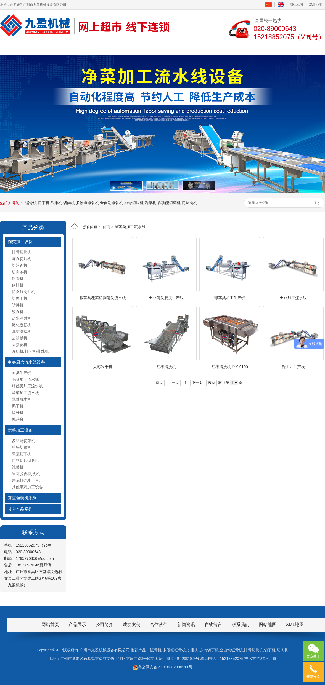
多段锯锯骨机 (87, 202)
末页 (211, 383)
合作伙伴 (159, 624)
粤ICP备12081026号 (183, 659)
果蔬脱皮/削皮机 (26, 474)
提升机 (17, 412)
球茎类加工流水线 (27, 386)
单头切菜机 (21, 447)
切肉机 (69, 202)
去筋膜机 (19, 338)
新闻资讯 (142, 48)
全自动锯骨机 (111, 202)
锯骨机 (31, 202)
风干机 (17, 406)
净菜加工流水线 (25, 392)
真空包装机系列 (22, 498)
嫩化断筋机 (21, 325)
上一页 (173, 383)
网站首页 (50, 624)
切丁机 (43, 202)
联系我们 (264, 48)
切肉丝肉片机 (23, 292)
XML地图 (315, 5)
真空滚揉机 (21, 331)
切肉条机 (19, 272)
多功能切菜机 (169, 202)
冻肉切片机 (21, 258)
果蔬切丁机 (21, 454)
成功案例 (183, 48)
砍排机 (56, 202)
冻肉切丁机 (209, 650)
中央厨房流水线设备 (26, 362)
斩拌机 (17, 305)
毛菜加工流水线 (25, 379)
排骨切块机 (134, 202)
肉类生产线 (21, 373)
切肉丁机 (19, 298)
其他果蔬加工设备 (27, 487)
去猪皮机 (19, 344)
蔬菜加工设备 (20, 430)
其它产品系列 (20, 509)
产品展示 (101, 48)
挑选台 (17, 419)
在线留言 (223, 48)
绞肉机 (17, 311)
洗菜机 (150, 202)
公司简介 (61, 48)
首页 (20, 48)
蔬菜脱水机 (21, 399)
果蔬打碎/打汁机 (26, 480)
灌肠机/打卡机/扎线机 (30, 351)
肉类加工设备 (20, 241)
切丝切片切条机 (25, 460)
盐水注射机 (21, 318)
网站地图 (296, 5)
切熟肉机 (189, 202)
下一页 (197, 383)
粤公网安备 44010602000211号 (162, 667)
